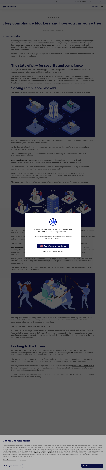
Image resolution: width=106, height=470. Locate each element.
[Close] (79, 215)
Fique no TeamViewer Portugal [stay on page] (53, 251)
